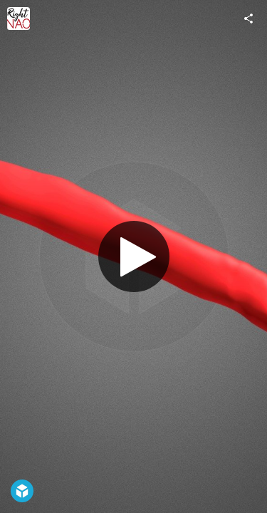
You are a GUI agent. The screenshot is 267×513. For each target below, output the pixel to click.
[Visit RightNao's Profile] (18, 18)
